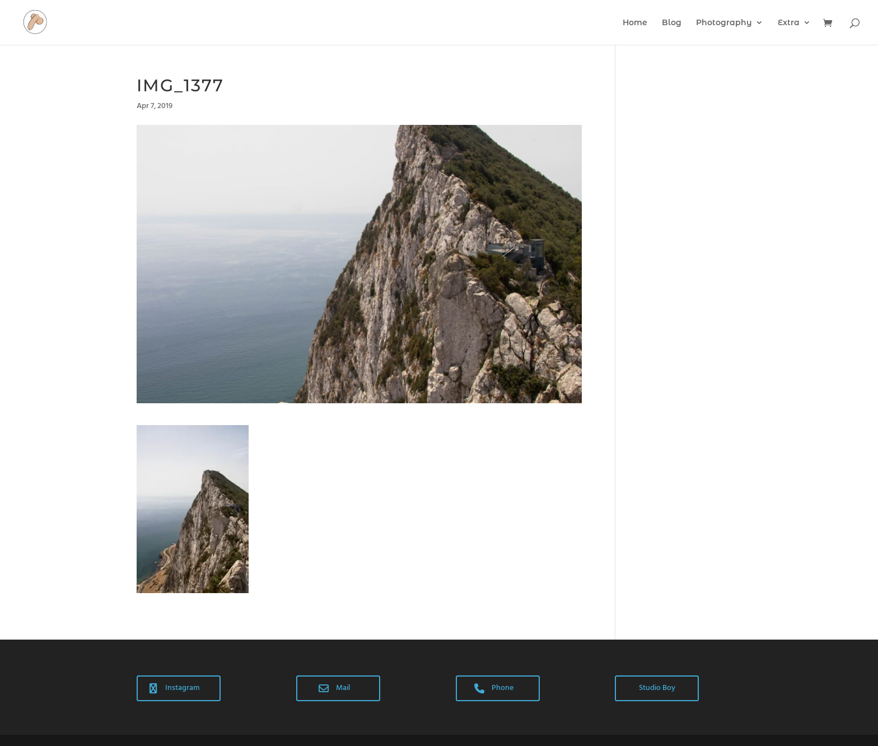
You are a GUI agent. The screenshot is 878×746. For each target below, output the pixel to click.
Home (635, 22)
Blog (671, 22)
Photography (724, 22)
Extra (789, 22)
